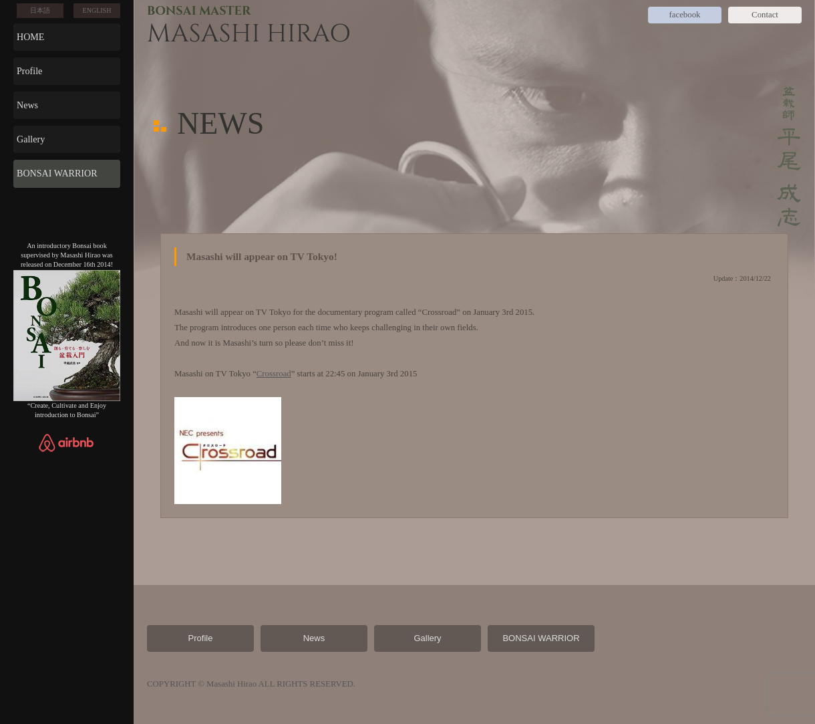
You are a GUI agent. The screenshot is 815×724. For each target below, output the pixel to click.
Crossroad (274, 373)
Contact (765, 14)
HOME (30, 36)
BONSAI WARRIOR (57, 173)
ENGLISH (97, 10)
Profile (29, 71)
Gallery (31, 139)
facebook (685, 14)
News (27, 105)
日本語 (40, 10)
